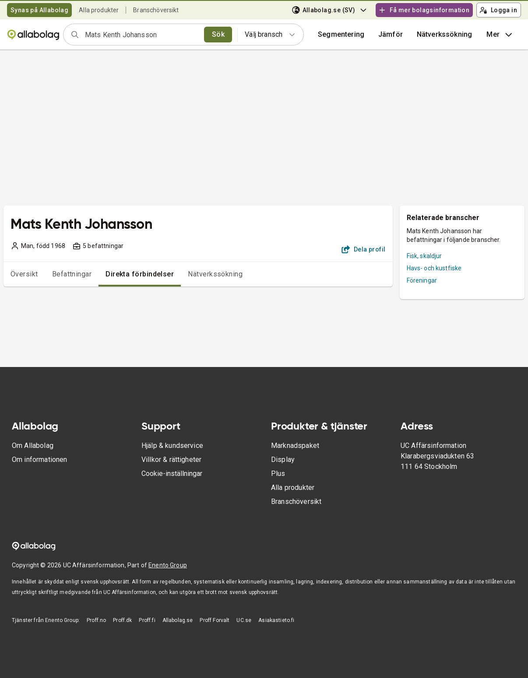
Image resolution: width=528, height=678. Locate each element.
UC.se (243, 620)
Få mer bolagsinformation (423, 10)
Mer (500, 34)
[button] (390, 34)
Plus (278, 473)
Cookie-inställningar (171, 473)
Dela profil (363, 249)
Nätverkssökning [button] (444, 34)
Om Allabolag (32, 445)
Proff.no (96, 620)
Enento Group (167, 565)
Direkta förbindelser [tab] (140, 274)
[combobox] (142, 34)
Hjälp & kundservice (172, 445)
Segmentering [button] (341, 34)
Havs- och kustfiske (434, 268)
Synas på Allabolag (39, 10)
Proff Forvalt (214, 620)
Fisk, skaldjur (424, 255)
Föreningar (422, 280)
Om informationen (39, 459)
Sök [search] (218, 34)
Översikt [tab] (24, 274)
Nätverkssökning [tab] (215, 274)
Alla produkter (99, 10)
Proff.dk (122, 620)
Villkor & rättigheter (171, 459)
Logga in (498, 10)
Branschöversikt (156, 10)
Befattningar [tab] (72, 274)
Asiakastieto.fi (276, 620)
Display (283, 459)
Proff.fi (147, 620)
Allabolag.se (177, 620)
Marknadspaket (295, 445)
